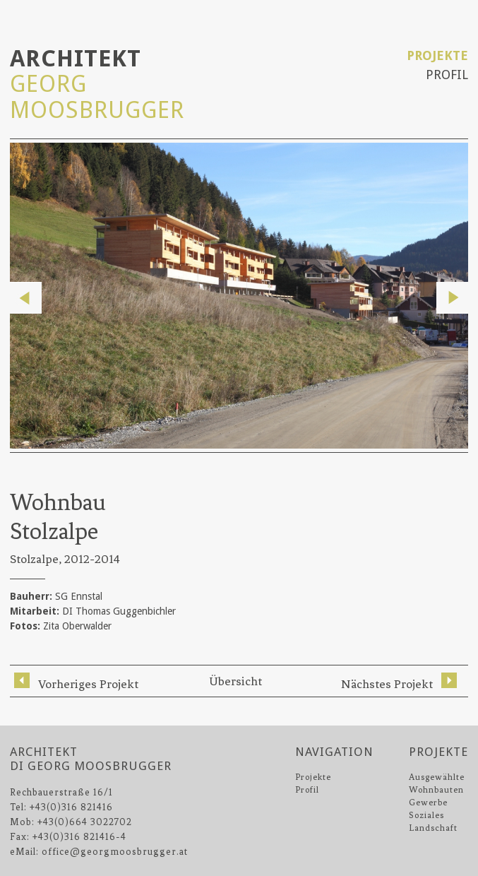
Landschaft (433, 828)
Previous (26, 298)
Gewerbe (428, 802)
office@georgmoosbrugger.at (115, 851)
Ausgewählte (437, 777)
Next (452, 298)
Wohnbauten (436, 790)
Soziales (426, 815)
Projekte (437, 55)
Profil (447, 74)
